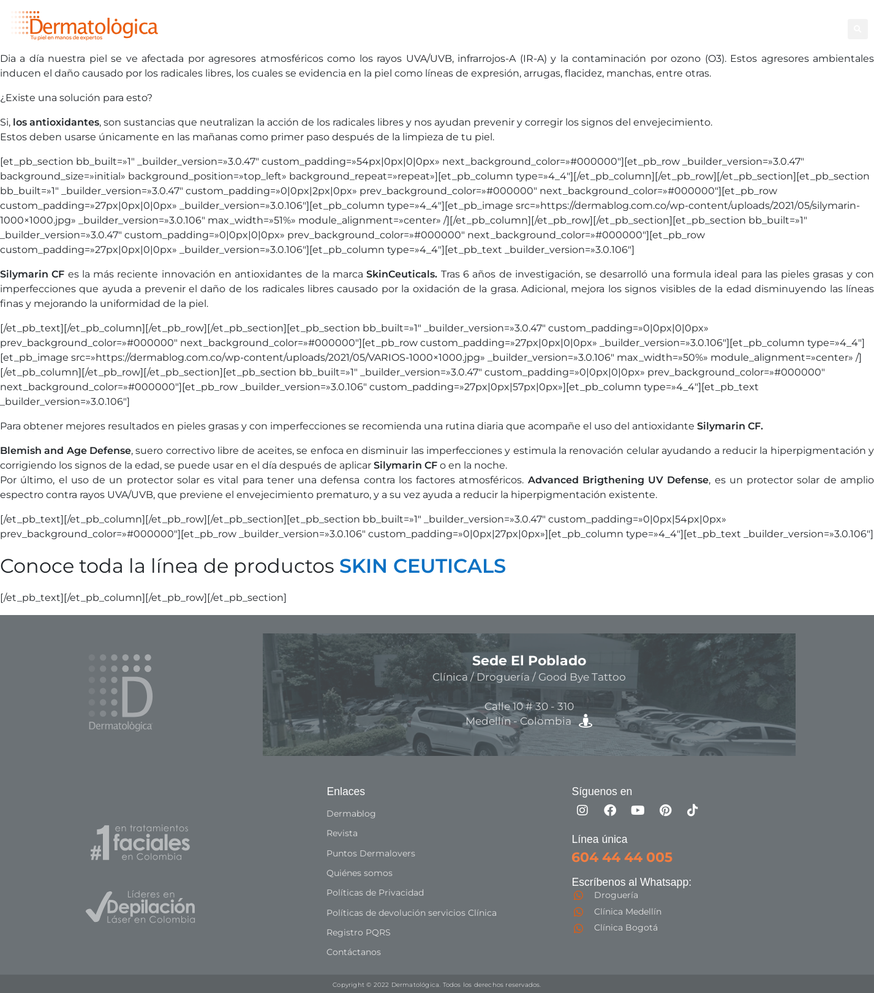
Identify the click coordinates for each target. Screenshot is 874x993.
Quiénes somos (359, 872)
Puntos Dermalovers (370, 852)
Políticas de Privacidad (375, 891)
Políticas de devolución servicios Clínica (411, 911)
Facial (616, 22)
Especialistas (515, 35)
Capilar (756, 22)
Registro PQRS (358, 931)
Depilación (510, 22)
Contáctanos (353, 950)
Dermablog (351, 813)
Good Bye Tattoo (684, 22)
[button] (858, 29)
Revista (342, 833)
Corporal (569, 22)
